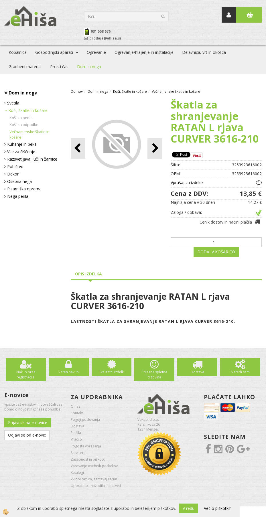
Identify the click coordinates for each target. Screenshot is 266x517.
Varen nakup (68, 372)
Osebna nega (19, 181)
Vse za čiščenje (21, 151)
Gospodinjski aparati (54, 52)
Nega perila (17, 196)
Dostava (197, 372)
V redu (188, 508)
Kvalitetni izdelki (112, 372)
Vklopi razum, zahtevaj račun (94, 479)
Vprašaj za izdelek (187, 182)
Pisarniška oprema (24, 189)
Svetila (13, 103)
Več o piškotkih (218, 508)
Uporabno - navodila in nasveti (96, 485)
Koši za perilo (21, 117)
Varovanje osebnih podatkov (94, 465)
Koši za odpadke (23, 124)
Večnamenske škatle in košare (29, 134)
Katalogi (77, 472)
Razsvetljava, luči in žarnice (32, 159)
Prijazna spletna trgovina (154, 374)
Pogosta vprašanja (86, 446)
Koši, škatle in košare (28, 110)
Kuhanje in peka (22, 144)
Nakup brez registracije (25, 374)
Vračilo (76, 439)
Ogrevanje (96, 52)
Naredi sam (240, 372)
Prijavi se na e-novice (27, 422)
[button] (154, 148)
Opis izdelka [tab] (88, 274)
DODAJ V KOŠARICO (216, 251)
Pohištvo (15, 166)
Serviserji (78, 452)
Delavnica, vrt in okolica (204, 52)
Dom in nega (89, 66)
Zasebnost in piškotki (88, 459)
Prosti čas (59, 66)
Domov (77, 91)
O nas (75, 406)
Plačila (76, 432)
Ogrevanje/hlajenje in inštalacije (144, 52)
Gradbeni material (25, 66)
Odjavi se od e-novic (27, 435)
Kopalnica (18, 52)
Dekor (13, 174)
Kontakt (77, 413)
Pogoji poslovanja (85, 419)
